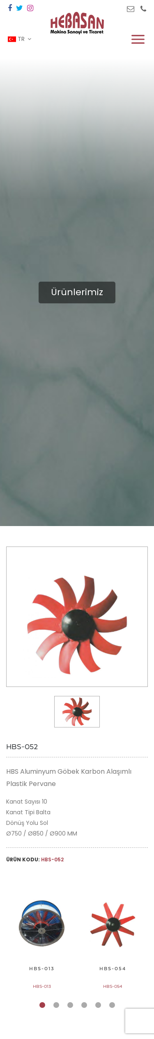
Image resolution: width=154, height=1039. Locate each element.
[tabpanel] (41, 940)
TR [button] (17, 39)
